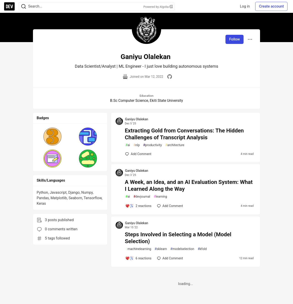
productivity (152, 145)
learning (160, 196)
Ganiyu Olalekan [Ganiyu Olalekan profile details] (136, 119)
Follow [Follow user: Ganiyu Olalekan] (234, 39)
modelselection (182, 249)
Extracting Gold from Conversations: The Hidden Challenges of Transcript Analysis (184, 134)
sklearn (161, 249)
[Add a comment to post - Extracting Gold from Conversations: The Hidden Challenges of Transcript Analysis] (138, 154)
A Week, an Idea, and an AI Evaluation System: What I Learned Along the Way (188, 185)
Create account (271, 6)
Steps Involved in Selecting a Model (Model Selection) (178, 238)
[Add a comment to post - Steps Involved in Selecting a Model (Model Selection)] (138, 258)
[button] (52, 136)
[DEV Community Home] (9, 6)
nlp (136, 145)
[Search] (23, 6)
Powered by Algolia (158, 6)
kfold (202, 249)
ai (127, 145)
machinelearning (138, 249)
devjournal (141, 196)
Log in (245, 6)
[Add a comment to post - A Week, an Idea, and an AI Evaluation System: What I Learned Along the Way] (138, 206)
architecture (174, 145)
